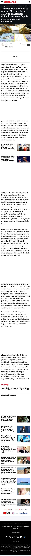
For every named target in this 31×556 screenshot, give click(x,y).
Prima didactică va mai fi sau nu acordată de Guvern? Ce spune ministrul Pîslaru (8, 418)
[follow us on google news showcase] (21, 510)
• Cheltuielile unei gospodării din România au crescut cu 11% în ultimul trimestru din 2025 (15, 389)
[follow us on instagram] (15, 513)
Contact (15, 528)
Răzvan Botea (9, 46)
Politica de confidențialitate (21, 526)
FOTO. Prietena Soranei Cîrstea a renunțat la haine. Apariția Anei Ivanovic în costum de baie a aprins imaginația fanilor (8, 470)
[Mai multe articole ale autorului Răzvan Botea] (3, 44)
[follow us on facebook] (23, 513)
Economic (11, 6)
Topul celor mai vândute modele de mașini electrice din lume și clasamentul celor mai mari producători (8, 502)
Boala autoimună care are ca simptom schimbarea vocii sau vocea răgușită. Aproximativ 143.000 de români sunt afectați (8, 491)
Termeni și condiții (7, 526)
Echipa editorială (8, 524)
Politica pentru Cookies (21, 524)
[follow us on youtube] (7, 513)
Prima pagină (4, 6)
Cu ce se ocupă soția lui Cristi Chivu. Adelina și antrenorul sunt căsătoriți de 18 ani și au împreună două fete (8, 459)
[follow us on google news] (8, 510)
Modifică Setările (15, 532)
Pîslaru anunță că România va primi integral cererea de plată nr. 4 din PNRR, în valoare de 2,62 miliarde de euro (8, 429)
